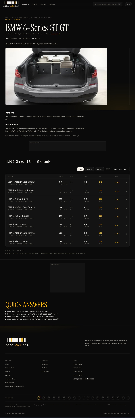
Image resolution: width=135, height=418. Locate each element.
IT (64, 398)
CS (88, 398)
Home (7, 18)
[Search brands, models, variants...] (105, 4)
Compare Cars (10, 379)
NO (103, 398)
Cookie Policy (77, 372)
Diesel (89, 169)
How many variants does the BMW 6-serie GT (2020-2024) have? (32, 314)
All (80, 169)
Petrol (99, 169)
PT (78, 398)
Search (7, 376)
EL (113, 398)
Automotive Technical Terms (14, 387)
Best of (36, 4)
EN (39, 398)
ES (59, 398)
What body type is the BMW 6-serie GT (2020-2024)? (28, 312)
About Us (45, 365)
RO (44, 398)
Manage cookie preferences (83, 379)
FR (54, 398)
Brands (7, 372)
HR (73, 398)
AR (127, 398)
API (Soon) (45, 372)
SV (108, 398)
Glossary (54, 4)
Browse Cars (9, 368)
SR (69, 398)
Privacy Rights (77, 376)
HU (98, 398)
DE (49, 398)
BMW (13, 18)
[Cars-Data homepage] (13, 4)
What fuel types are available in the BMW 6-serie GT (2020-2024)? (33, 320)
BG (118, 398)
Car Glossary (9, 383)
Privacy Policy (77, 365)
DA (123, 398)
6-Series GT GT (22, 18)
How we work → (55, 34)
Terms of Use (77, 368)
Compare (45, 4)
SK (93, 398)
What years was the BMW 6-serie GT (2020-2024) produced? (31, 317)
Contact (44, 368)
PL (83, 398)
